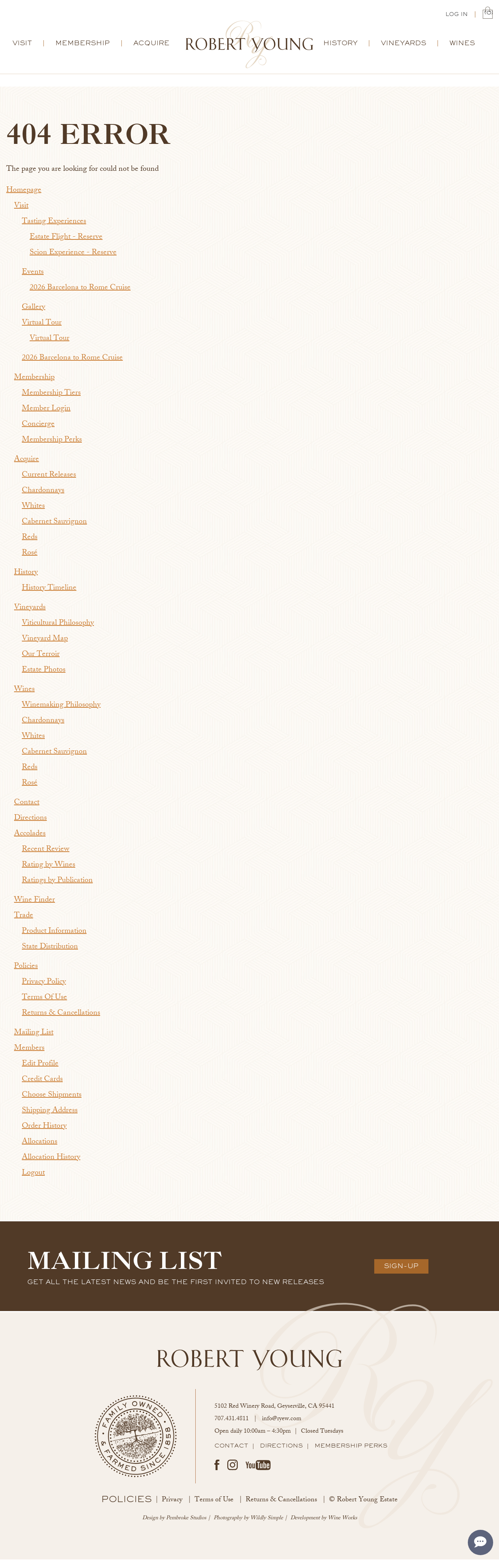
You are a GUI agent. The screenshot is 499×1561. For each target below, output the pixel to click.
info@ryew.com (281, 1420)
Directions (30, 819)
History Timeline (49, 589)
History (340, 44)
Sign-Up (401, 1267)
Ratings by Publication (57, 882)
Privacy (172, 1501)
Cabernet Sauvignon (54, 523)
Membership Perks (52, 441)
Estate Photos (43, 671)
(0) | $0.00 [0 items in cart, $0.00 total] (488, 14)
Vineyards (403, 44)
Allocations (39, 1143)
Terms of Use (214, 1501)
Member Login (46, 410)
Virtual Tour (42, 324)
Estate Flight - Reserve (66, 238)
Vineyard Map (45, 640)
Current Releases (49, 476)
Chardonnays (43, 492)
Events (33, 273)
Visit (22, 44)
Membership (82, 44)
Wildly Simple (266, 1519)
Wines (462, 44)
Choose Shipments (51, 1096)
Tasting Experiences (54, 223)
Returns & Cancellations (61, 1014)
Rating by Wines (48, 866)
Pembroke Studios (186, 1519)
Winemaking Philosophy (61, 706)
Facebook (216, 1466)
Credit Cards (42, 1081)
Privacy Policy (44, 983)
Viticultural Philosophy (58, 624)
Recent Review (45, 851)
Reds (29, 539)
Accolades (30, 835)
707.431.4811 (231, 1420)
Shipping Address (50, 1112)
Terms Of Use (44, 999)
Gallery (33, 308)
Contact (26, 804)
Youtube (258, 1466)
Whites (33, 507)
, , (274, 1408)
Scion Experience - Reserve (73, 254)
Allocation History (51, 1159)
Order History (44, 1127)
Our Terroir (41, 656)
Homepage (23, 191)
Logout (33, 1174)
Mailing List (33, 1034)
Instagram (232, 1466)
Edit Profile (40, 1065)
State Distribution (50, 948)
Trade (23, 917)
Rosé (29, 554)
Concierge (38, 425)
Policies (26, 968)
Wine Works (342, 1519)
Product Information (54, 932)
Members (29, 1049)
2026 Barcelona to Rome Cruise (80, 289)
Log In (457, 15)
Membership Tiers (51, 394)
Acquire (151, 44)
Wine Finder (34, 901)
